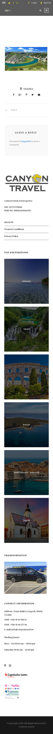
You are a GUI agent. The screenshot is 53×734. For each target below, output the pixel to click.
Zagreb (26, 520)
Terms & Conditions (14, 229)
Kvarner (26, 425)
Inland (26, 329)
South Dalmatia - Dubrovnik (26, 472)
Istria (26, 377)
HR (4, 2)
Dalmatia (26, 281)
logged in (26, 141)
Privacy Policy (11, 236)
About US (8, 222)
